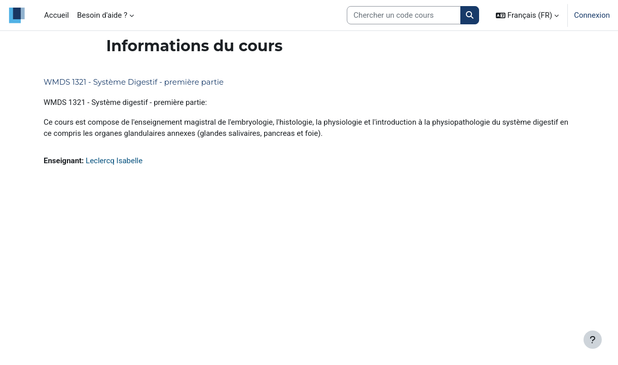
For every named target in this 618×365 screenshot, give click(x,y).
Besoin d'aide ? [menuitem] (102, 15)
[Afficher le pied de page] (593, 340)
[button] (527, 15)
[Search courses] (404, 15)
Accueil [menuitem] (56, 15)
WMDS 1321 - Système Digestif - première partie (134, 82)
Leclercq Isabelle (114, 160)
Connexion (592, 15)
